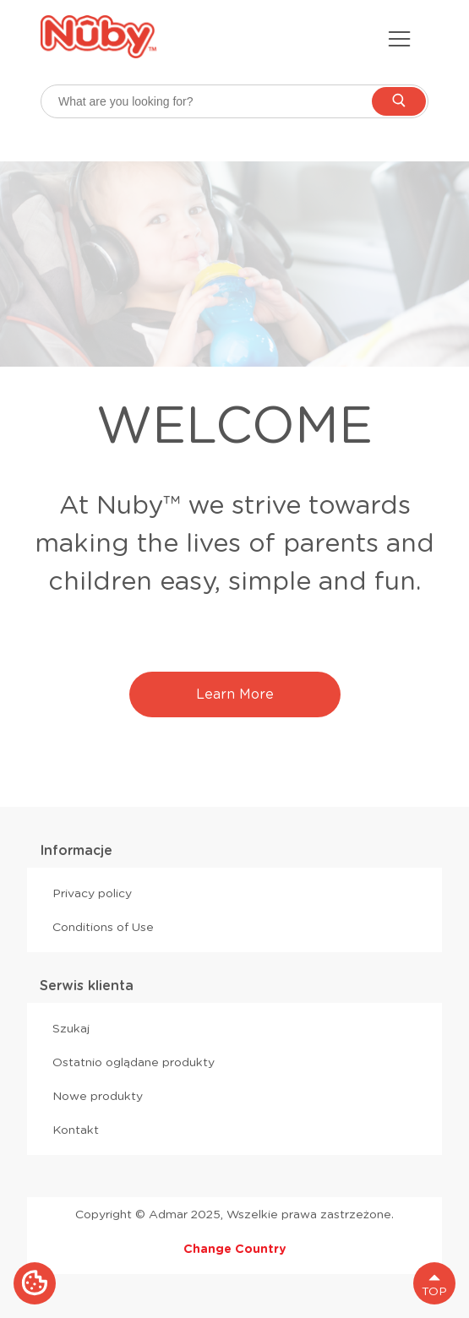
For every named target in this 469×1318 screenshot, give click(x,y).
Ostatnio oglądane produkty (133, 1062)
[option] (234, 264)
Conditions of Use (103, 927)
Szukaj (71, 1028)
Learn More (235, 694)
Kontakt (75, 1129)
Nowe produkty (97, 1096)
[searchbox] (234, 101)
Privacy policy (92, 893)
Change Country (234, 1248)
